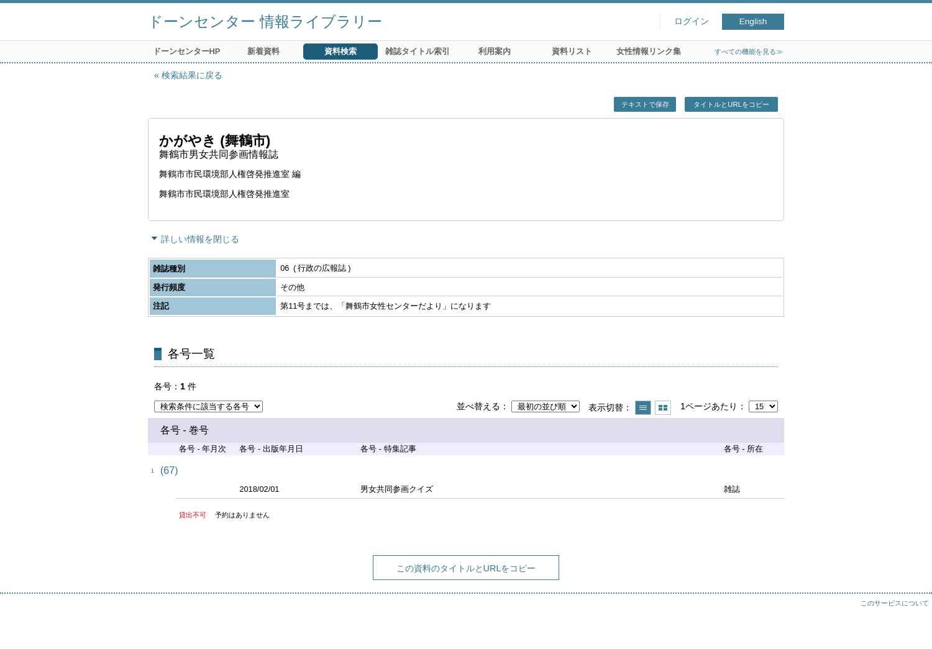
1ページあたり (709, 406)
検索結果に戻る (192, 75)
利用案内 (494, 51)
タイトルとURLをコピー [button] (731, 104)
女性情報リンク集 (648, 51)
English (753, 21)
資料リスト (572, 51)
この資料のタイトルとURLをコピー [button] (466, 568)
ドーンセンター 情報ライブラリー (265, 21)
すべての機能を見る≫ (749, 51)
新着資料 (263, 51)
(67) (169, 470)
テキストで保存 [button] (645, 104)
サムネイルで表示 (663, 408)
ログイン (691, 21)
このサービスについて (895, 603)
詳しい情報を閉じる (200, 239)
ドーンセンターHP (187, 51)
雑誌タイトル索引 (417, 51)
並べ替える (478, 406)
